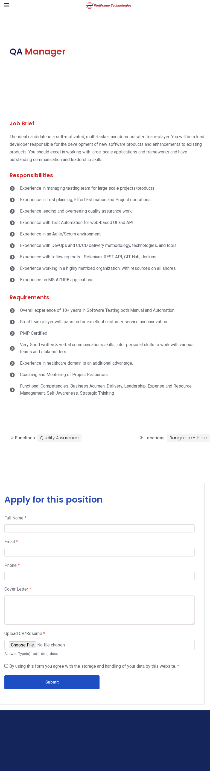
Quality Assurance (59, 438)
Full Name (15, 518)
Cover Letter (17, 589)
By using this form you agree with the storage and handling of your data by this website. (94, 666)
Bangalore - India (188, 438)
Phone (12, 565)
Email (11, 541)
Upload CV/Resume (24, 633)
